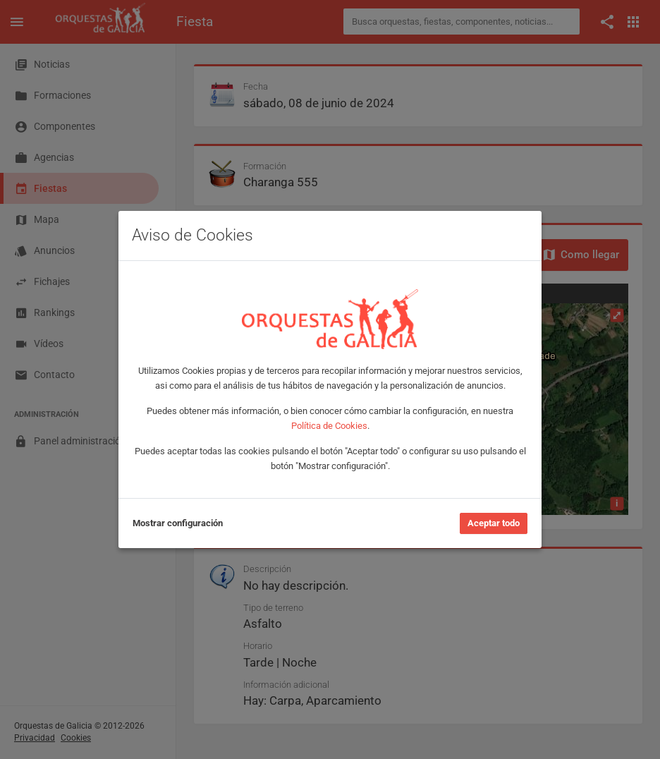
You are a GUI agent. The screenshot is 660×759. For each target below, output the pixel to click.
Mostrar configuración (178, 523)
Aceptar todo (494, 523)
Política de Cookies (329, 425)
